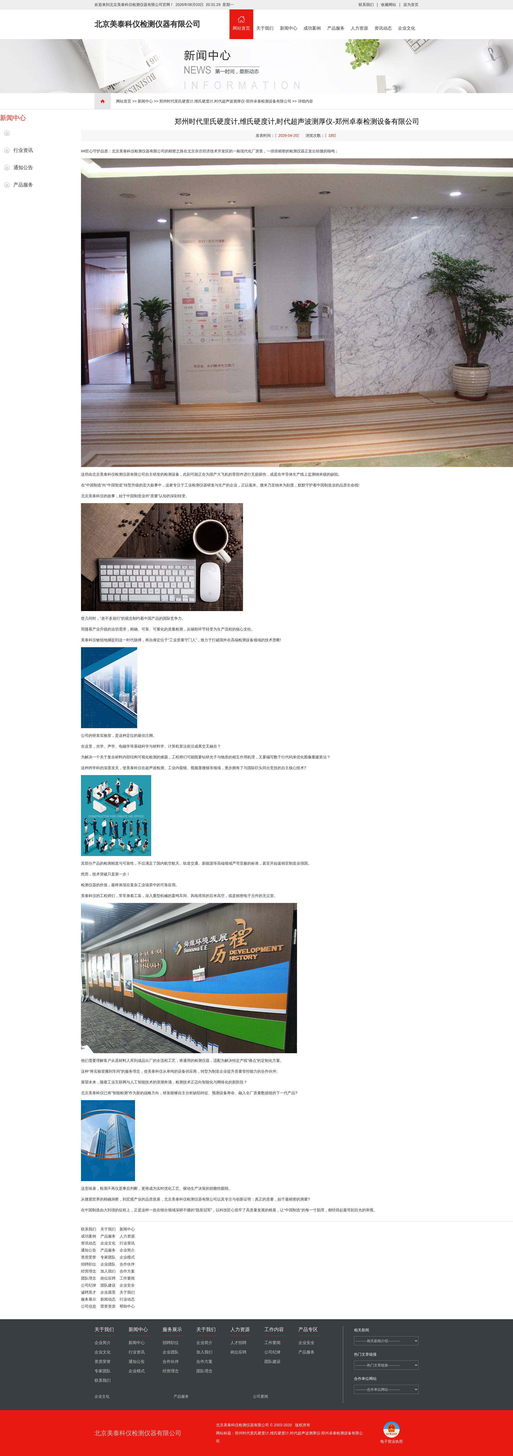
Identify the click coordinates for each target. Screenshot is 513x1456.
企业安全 (127, 1285)
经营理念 (88, 1271)
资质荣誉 (88, 1257)
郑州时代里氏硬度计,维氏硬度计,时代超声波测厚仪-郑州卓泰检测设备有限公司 (225, 101)
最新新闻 (23, 133)
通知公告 (23, 167)
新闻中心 (289, 19)
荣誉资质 (108, 1306)
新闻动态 (108, 1299)
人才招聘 (238, 1343)
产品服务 (336, 19)
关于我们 (265, 19)
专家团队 (108, 1257)
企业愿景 (108, 1292)
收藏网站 (388, 4)
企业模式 (127, 1257)
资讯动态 (383, 19)
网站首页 (241, 19)
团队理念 (88, 1278)
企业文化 (407, 19)
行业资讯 (23, 150)
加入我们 (108, 1271)
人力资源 (360, 19)
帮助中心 (127, 1306)
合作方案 (127, 1271)
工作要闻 (127, 1278)
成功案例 (312, 19)
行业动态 (127, 1299)
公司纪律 (88, 1285)
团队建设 (108, 1285)
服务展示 (88, 1299)
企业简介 (127, 1250)
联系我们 (366, 4)
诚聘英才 (88, 1292)
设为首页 (410, 4)
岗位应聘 (108, 1278)
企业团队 (108, 1264)
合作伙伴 (127, 1264)
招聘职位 (88, 1264)
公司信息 (88, 1306)
